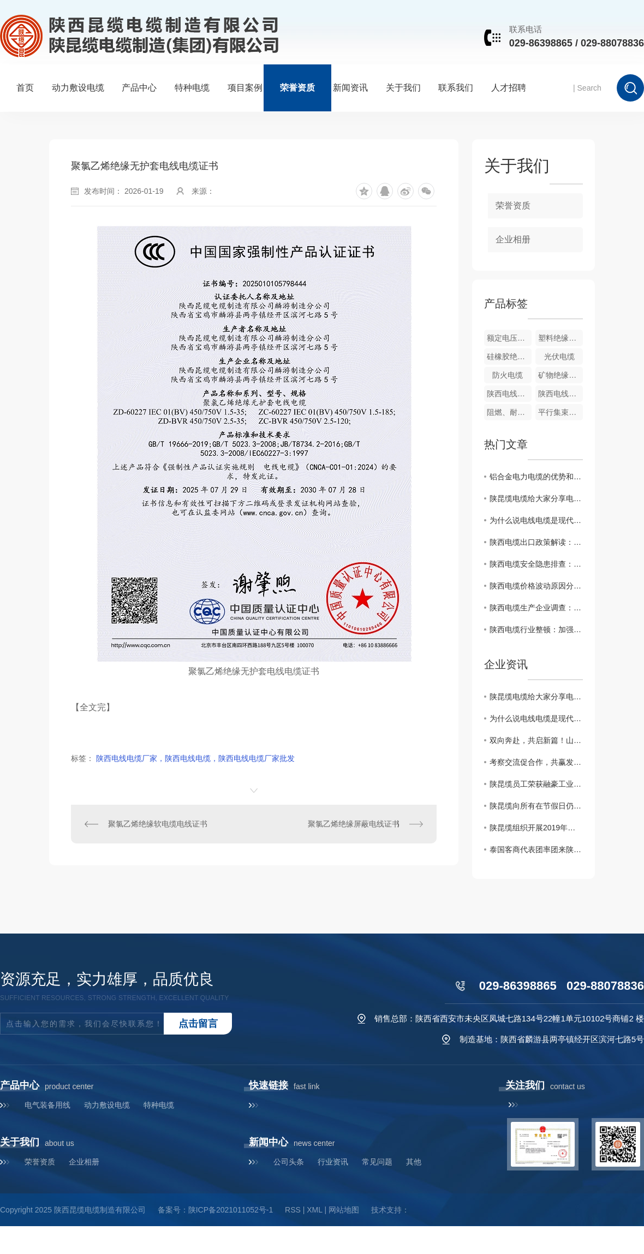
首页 (25, 87)
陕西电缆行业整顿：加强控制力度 (536, 629)
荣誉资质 (297, 87)
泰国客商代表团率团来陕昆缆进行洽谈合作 (536, 849)
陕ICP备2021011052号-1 (230, 1209)
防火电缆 (507, 375)
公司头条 (288, 1161)
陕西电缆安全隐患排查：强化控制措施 (536, 564)
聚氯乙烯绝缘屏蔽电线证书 (353, 823)
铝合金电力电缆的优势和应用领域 (536, 476)
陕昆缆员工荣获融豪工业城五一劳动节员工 (536, 784)
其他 (413, 1161)
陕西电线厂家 (560, 393)
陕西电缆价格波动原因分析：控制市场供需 (536, 585)
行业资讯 (333, 1161)
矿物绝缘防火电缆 (560, 375)
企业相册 (513, 239)
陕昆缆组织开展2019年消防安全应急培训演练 (536, 827)
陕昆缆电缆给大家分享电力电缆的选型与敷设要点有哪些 (536, 498)
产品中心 (139, 87)
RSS (293, 1209)
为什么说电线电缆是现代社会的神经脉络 (536, 520)
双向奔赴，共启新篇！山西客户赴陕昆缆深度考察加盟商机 (536, 740)
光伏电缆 (559, 356)
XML (314, 1209)
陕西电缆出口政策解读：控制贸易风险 (536, 542)
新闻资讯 (350, 87)
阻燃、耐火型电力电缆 (509, 412)
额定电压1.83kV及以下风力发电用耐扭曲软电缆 (509, 338)
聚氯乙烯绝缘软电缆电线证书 (157, 823)
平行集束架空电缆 (560, 412)
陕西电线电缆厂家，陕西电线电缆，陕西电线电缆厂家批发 (195, 758)
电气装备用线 (47, 1105)
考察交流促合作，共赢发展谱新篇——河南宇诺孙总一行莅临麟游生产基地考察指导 (536, 762)
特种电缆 (192, 87)
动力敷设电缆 (78, 87)
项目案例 (245, 87)
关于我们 (403, 87)
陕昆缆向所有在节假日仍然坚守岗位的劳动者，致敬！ (536, 805)
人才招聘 (508, 87)
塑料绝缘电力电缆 (560, 338)
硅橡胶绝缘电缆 (509, 356)
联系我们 (455, 87)
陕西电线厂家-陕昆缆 (509, 393)
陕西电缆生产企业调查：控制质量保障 (536, 607)
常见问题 (377, 1161)
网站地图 (344, 1209)
